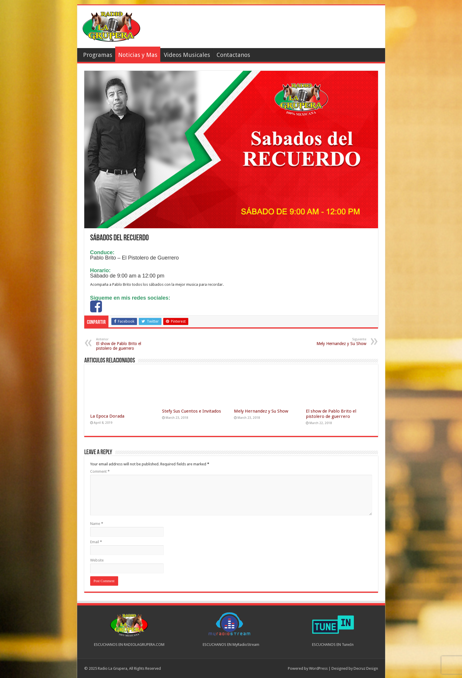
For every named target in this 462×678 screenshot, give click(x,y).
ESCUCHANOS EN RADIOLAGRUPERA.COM (129, 644)
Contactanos (233, 54)
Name (96, 523)
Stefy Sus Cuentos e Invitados (191, 411)
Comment (100, 471)
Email (96, 542)
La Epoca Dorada (107, 416)
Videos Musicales (187, 54)
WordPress (318, 668)
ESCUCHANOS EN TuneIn (333, 644)
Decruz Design (366, 668)
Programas (97, 54)
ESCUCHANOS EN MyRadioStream (231, 644)
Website (97, 560)
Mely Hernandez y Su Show (336, 341)
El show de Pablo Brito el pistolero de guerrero (126, 344)
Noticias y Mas (137, 54)
